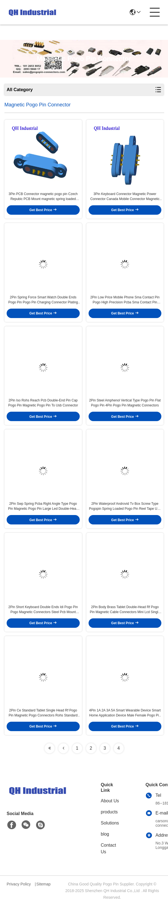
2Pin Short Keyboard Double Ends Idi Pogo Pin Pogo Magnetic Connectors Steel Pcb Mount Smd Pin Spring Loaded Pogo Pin (43, 609)
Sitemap (43, 884)
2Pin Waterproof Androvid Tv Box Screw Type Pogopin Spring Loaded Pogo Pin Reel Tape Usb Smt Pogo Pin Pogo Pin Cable (125, 506)
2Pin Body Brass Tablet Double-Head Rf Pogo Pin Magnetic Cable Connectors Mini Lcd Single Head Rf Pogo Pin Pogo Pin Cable (125, 609)
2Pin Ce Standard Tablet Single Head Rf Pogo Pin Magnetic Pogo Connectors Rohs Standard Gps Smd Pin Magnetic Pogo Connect (43, 713)
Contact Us (108, 848)
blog (105, 834)
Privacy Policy (19, 884)
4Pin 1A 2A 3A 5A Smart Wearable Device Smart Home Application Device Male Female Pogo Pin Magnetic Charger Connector (125, 713)
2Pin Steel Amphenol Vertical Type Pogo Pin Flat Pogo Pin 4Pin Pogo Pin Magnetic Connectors (125, 402)
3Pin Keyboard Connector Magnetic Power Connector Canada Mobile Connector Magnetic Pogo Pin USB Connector (124, 196)
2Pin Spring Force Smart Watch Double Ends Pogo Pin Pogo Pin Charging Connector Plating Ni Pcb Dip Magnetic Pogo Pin (43, 300)
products (109, 812)
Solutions (110, 823)
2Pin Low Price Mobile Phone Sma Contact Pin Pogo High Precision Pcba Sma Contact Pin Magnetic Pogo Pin (124, 300)
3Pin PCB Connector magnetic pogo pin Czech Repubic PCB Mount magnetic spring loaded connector (43, 196)
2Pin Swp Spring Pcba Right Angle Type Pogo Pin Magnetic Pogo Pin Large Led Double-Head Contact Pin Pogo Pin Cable (43, 506)
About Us (110, 800)
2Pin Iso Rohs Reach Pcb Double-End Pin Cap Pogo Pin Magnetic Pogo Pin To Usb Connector (43, 402)
